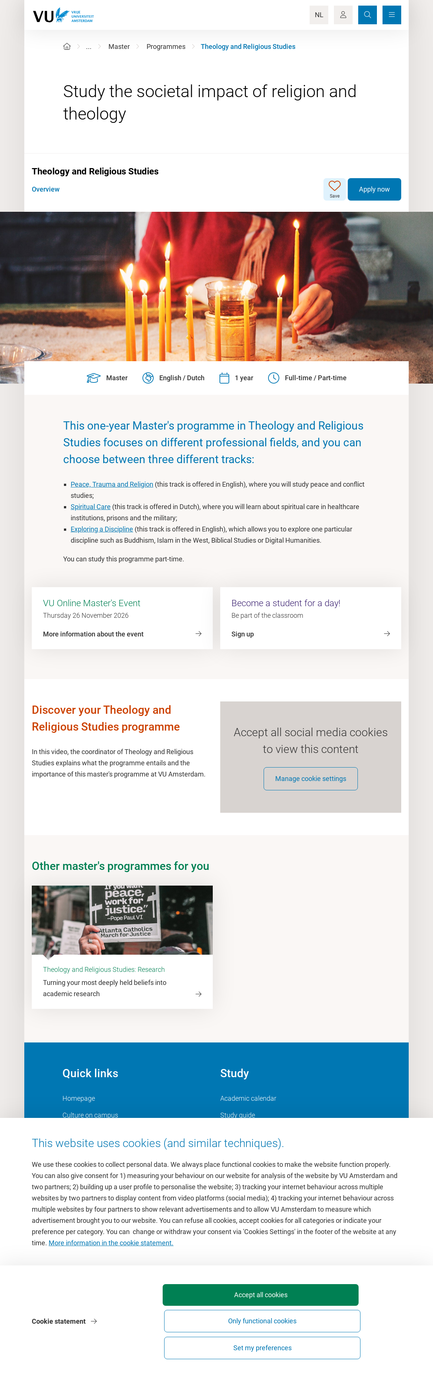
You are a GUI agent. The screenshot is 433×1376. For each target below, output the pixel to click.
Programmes (166, 46)
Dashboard (78, 1156)
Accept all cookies (192, 1348)
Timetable (235, 1139)
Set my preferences (358, 1348)
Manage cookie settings (310, 786)
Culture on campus (90, 1122)
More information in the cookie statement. (111, 1289)
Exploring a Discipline (102, 529)
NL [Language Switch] (319, 15)
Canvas (231, 1156)
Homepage (78, 1105)
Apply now (374, 189)
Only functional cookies (276, 1344)
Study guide (237, 1122)
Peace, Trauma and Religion (112, 484)
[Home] (67, 46)
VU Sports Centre (87, 1139)
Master (119, 46)
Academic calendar (248, 1105)
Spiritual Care (91, 507)
